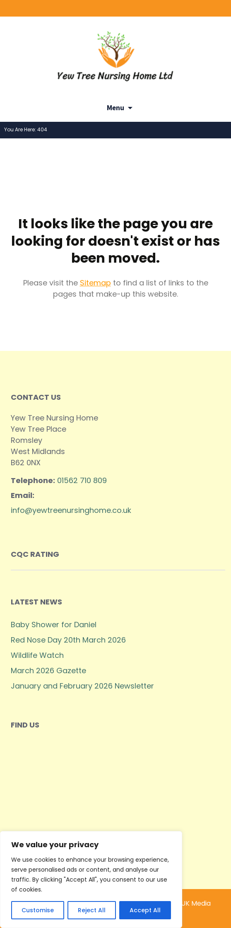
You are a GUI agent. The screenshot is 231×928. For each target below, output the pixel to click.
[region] (91, 879)
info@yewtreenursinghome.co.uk (71, 510)
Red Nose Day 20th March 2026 (68, 640)
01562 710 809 (82, 480)
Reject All (92, 910)
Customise (38, 910)
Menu (115, 107)
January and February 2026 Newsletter (82, 686)
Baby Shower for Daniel (53, 624)
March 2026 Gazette (48, 670)
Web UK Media (187, 903)
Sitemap (95, 283)
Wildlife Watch (37, 655)
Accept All (145, 910)
